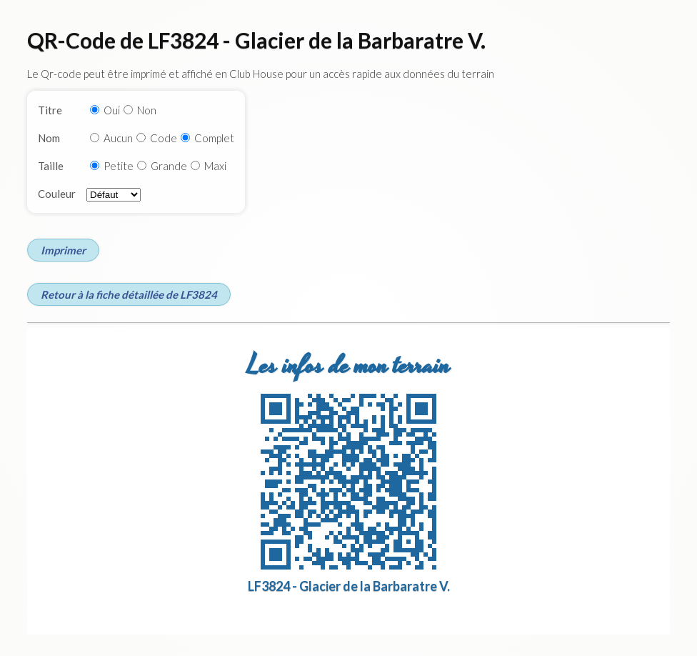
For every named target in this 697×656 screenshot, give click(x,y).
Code (163, 137)
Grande (169, 165)
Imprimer (63, 250)
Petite (119, 165)
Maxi (215, 165)
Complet (214, 137)
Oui (112, 110)
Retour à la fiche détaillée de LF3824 (129, 294)
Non (146, 110)
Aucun (118, 137)
